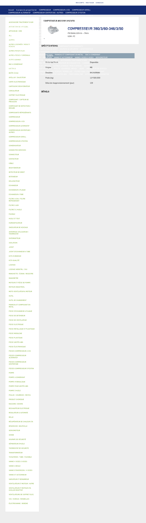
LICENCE (86, 63)
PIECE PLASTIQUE (45, 55)
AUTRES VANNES (51, 60)
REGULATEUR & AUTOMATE (70, 21)
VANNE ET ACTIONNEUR (63, 57)
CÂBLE (11, 35)
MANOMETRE (104, 74)
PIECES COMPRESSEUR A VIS (19, 15)
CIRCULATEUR (14, 43)
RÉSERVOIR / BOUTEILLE (31, 57)
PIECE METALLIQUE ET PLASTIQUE (22, 55)
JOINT (81, 69)
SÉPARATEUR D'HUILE (33, 46)
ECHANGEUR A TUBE (97, 24)
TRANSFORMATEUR (43, 35)
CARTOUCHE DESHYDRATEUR (19, 52)
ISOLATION (47, 57)
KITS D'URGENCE (15, 74)
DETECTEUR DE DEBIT (49, 49)
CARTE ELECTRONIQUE (68, 18)
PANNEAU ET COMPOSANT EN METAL (69, 55)
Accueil (11, 10)
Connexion (99, 2)
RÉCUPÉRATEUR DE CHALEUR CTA (67, 63)
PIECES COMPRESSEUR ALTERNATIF (79, 15)
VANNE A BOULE (14, 60)
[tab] (22, 82)
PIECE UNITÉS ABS (59, 74)
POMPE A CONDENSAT (87, 41)
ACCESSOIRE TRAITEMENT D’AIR (74, 60)
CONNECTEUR (75, 38)
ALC (42, 24)
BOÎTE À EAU (13, 57)
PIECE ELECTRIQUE (37, 32)
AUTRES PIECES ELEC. (41, 41)
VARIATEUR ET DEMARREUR (58, 32)
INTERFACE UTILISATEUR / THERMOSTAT (24, 21)
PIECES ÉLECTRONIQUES (46, 18)
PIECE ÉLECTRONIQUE (17, 347)
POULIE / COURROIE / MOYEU (65, 69)
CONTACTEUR (76, 32)
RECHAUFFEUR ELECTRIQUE (56, 38)
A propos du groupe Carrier (26, 10)
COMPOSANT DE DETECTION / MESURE (23, 24)
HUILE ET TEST (75, 43)
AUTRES (87, 66)
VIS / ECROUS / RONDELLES (61, 71)
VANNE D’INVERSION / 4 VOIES (45, 52)
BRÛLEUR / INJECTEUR (40, 74)
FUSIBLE (70, 35)
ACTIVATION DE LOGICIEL (40, 66)
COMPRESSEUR (45, 10)
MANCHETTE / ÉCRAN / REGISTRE (38, 63)
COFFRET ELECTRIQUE (25, 35)
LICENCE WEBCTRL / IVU (18, 66)
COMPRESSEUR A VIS (61, 10)
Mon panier (90, 2)
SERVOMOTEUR (102, 57)
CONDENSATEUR (82, 35)
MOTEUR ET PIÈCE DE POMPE (33, 43)
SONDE (40, 38)
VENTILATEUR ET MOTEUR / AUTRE (63, 29)
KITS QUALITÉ (91, 74)
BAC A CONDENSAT (92, 55)
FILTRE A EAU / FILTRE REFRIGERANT (89, 71)
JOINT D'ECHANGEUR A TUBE (47, 27)
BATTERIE (62, 24)
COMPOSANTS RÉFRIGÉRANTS (71, 46)
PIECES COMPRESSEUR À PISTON (21, 18)
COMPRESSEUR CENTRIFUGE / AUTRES (48, 13)
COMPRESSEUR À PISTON (75, 13)
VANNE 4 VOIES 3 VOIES (84, 57)
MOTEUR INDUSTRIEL (88, 29)
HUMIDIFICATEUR (15, 63)
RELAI (86, 32)
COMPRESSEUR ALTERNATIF (19, 13)
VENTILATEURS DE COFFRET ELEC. (22, 38)
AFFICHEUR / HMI (50, 21)
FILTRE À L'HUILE (15, 46)
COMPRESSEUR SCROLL (81, 10)
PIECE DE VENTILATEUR (17, 32)
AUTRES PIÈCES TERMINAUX (37, 71)
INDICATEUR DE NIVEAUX (96, 69)
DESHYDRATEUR (86, 49)
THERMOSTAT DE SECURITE (19, 41)
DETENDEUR (64, 52)
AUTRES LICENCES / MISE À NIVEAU (67, 66)
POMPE (54, 41)
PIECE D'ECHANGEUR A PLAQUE (20, 27)
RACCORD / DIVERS (16, 71)
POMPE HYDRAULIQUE (68, 41)
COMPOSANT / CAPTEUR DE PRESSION (23, 49)
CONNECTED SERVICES (92, 38)
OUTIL (26, 74)
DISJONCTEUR (59, 35)
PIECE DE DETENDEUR (80, 52)
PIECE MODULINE (76, 74)
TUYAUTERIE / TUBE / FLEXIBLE (20, 69)
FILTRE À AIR (94, 60)
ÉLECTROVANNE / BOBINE (33, 60)
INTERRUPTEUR (98, 32)
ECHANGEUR (51, 24)
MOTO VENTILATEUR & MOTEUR (73, 27)
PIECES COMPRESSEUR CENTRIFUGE (48, 15)
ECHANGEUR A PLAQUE (77, 24)
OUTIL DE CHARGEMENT (92, 21)
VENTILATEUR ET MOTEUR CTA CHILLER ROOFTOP (28, 29)
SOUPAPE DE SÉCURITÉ (69, 49)
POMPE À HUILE (50, 46)
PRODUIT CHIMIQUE (44, 69)
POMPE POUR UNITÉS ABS (57, 43)
